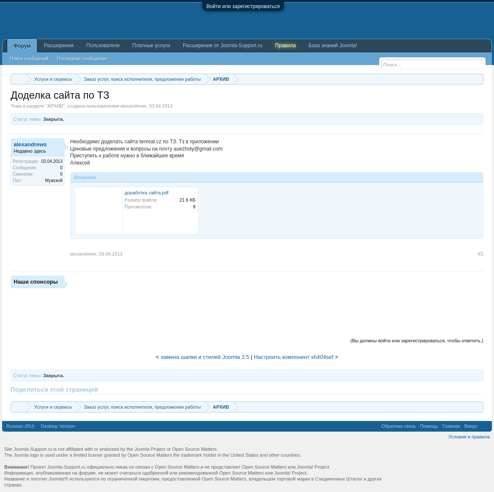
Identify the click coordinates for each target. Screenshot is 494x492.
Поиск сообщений (29, 58)
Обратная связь (398, 426)
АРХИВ (55, 105)
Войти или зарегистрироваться (243, 6)
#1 (480, 254)
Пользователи (102, 45)
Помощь (429, 426)
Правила (285, 45)
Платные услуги (151, 45)
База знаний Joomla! (333, 45)
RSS (485, 426)
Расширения (59, 45)
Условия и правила (469, 436)
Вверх (470, 426)
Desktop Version (58, 426)
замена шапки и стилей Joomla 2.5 (205, 357)
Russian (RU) (20, 426)
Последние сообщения (82, 58)
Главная (451, 426)
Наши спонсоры (36, 282)
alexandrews (133, 105)
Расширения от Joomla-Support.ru (222, 45)
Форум (22, 46)
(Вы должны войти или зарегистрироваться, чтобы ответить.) (416, 340)
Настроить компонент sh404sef (293, 357)
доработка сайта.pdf (146, 192)
